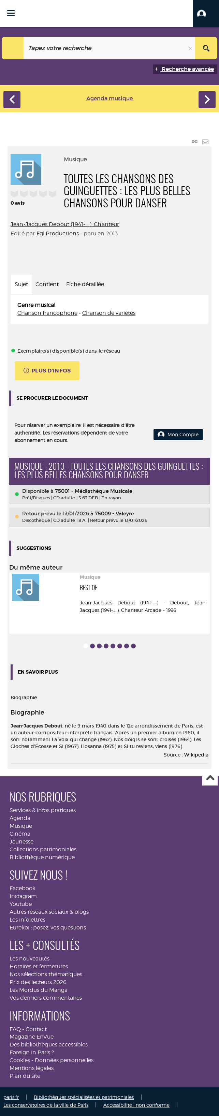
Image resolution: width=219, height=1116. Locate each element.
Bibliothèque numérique (42, 857)
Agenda (20, 818)
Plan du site (25, 1076)
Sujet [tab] (21, 284)
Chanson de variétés (108, 313)
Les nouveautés (29, 958)
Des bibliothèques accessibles (49, 1044)
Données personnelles (64, 1060)
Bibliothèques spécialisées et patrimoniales (84, 1097)
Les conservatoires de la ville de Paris (45, 1105)
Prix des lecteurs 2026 (38, 982)
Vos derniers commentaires (46, 998)
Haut (210, 778)
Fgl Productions (57, 233)
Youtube (21, 904)
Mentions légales (32, 1068)
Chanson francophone (47, 313)
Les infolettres (27, 919)
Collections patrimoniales (43, 849)
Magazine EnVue (32, 1036)
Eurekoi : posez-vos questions (48, 927)
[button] (206, 13)
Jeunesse (21, 841)
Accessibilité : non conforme (136, 1105)
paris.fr (11, 1097)
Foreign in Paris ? (32, 1052)
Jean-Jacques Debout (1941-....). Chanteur (65, 224)
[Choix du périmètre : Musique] (13, 48)
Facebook (22, 888)
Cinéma (20, 834)
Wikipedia (196, 755)
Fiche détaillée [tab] (85, 284)
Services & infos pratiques (43, 810)
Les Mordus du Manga (39, 990)
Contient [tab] (47, 284)
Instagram (23, 896)
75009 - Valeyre (114, 513)
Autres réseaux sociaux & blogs (49, 912)
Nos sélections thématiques (46, 974)
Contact (36, 1029)
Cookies (20, 1060)
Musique (21, 826)
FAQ (15, 1029)
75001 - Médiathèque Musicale (93, 491)
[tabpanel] (109, 309)
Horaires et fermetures (39, 966)
